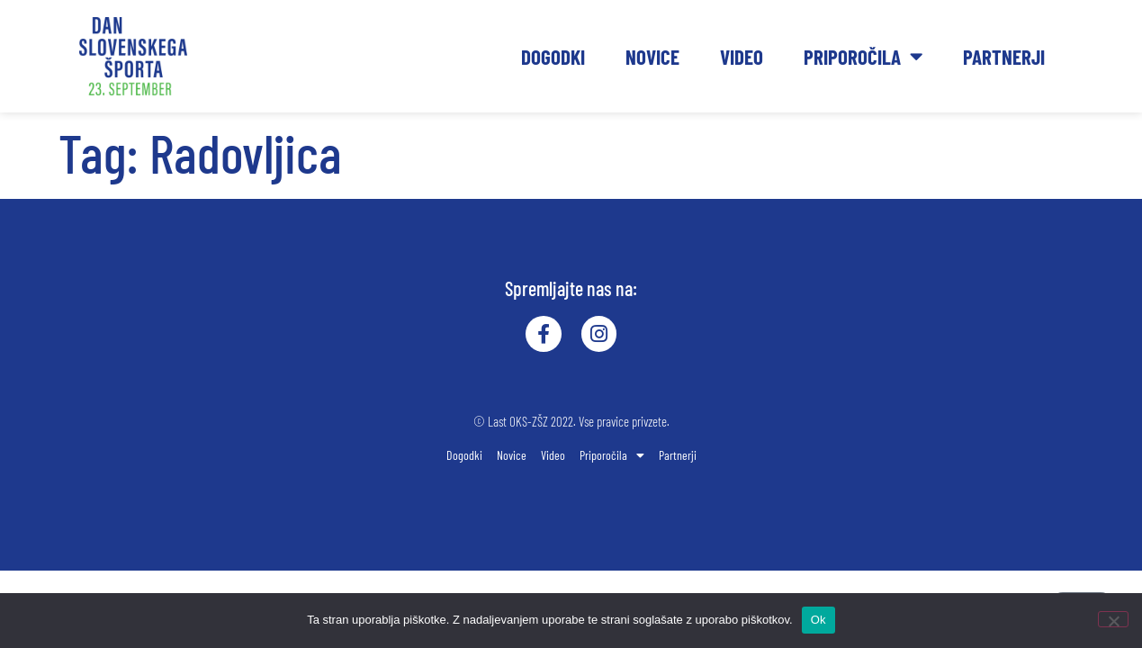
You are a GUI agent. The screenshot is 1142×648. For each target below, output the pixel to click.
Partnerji (1004, 56)
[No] (1113, 619)
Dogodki (553, 56)
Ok (818, 619)
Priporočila (863, 56)
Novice (652, 56)
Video (741, 56)
